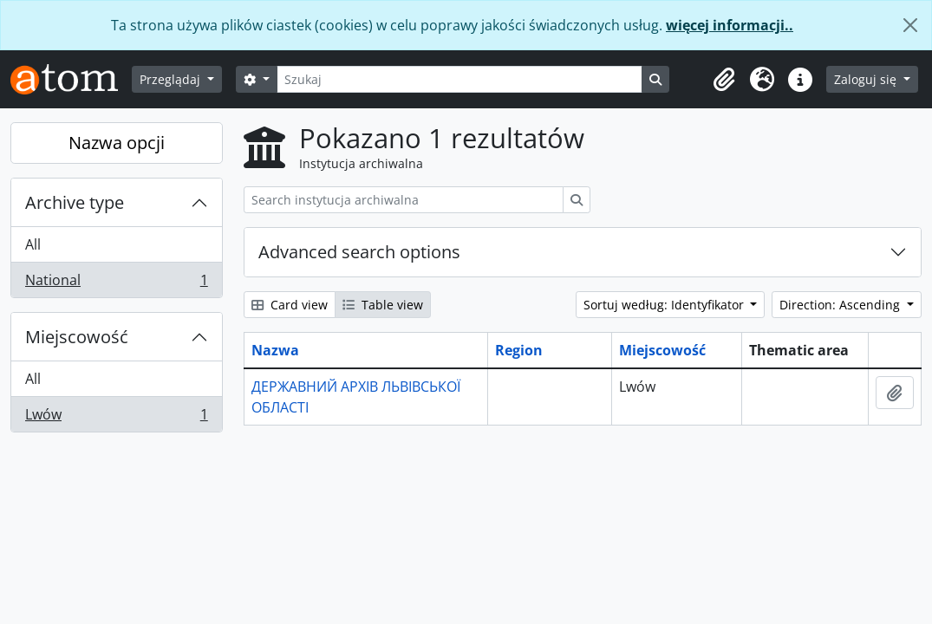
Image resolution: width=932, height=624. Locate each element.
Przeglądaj (172, 79)
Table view (382, 304)
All (33, 244)
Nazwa (275, 350)
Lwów (116, 418)
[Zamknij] (910, 25)
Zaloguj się (867, 79)
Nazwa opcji (116, 142)
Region (519, 350)
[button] (724, 80)
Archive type (74, 202)
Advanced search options (359, 251)
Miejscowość (76, 336)
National (116, 283)
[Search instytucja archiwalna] (404, 199)
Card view (289, 304)
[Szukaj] (459, 79)
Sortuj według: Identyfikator (665, 304)
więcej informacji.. (729, 25)
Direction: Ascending (841, 304)
